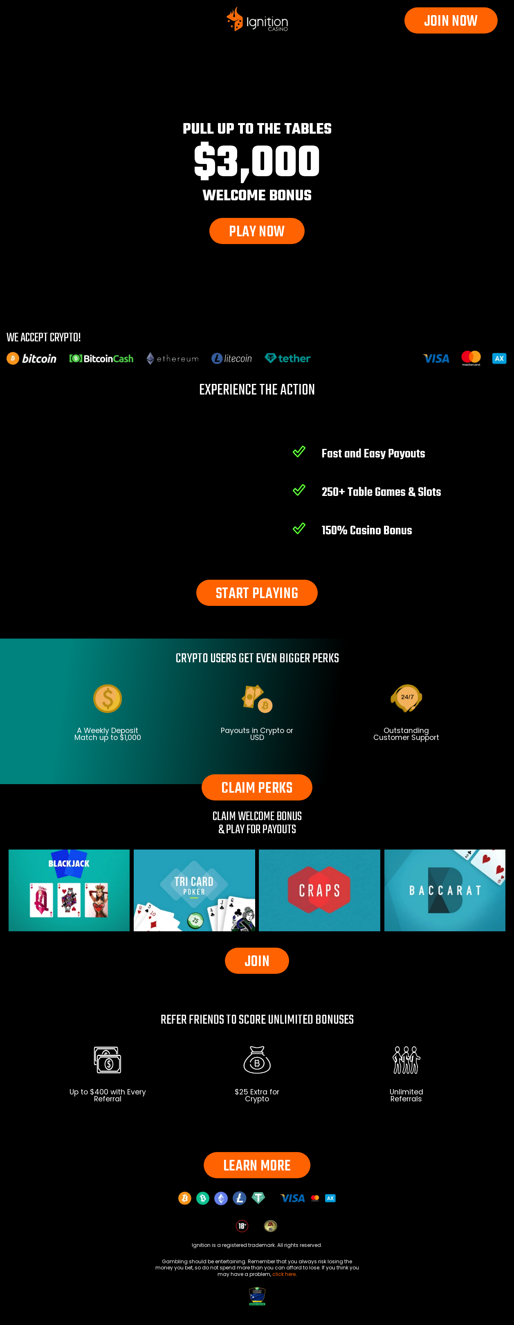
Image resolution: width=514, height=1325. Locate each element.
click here (284, 1274)
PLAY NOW (257, 232)
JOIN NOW (451, 22)
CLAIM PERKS (256, 788)
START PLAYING (257, 594)
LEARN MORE (257, 1166)
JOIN (257, 962)
